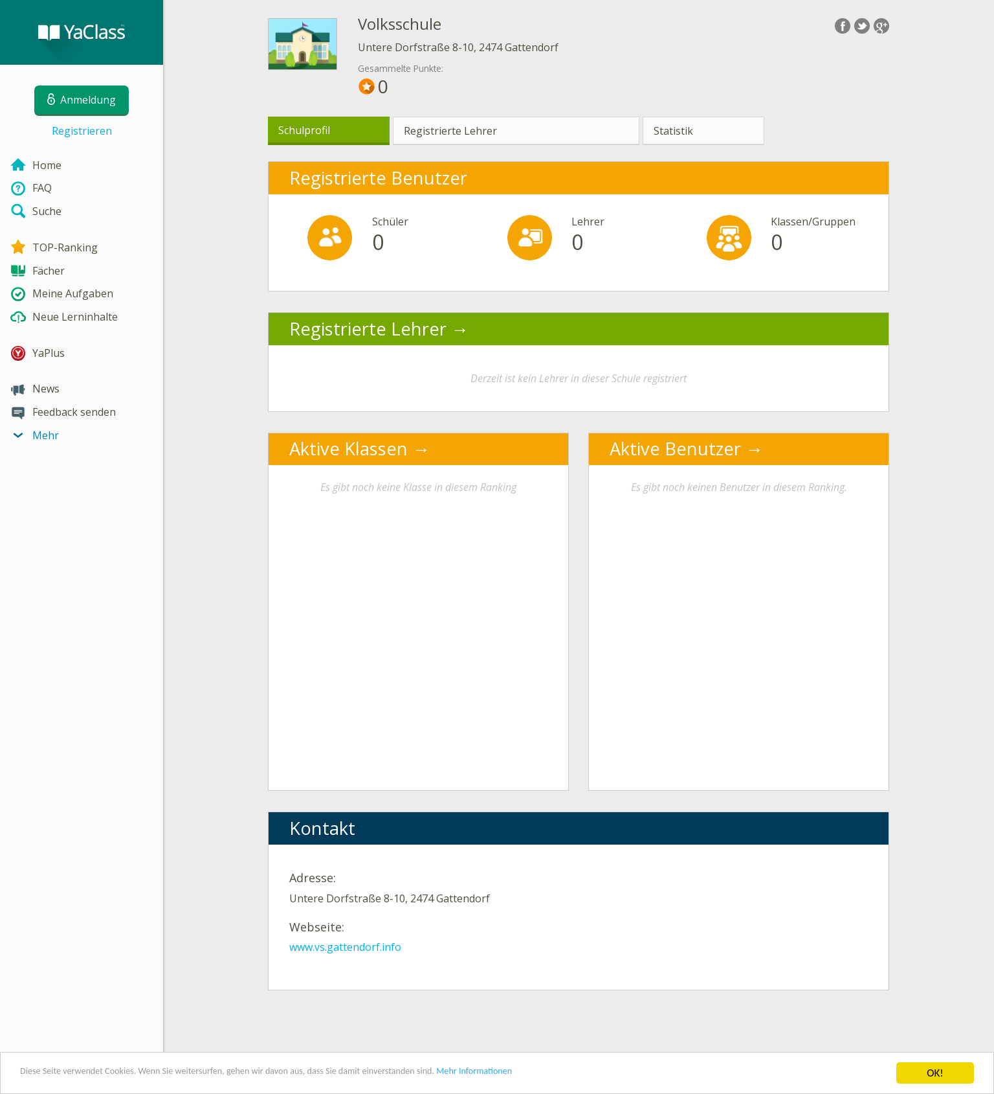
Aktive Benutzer (675, 449)
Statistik (673, 131)
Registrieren (82, 130)
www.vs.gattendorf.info (345, 947)
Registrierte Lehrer (450, 131)
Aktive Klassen (348, 449)
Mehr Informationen (567, 1073)
